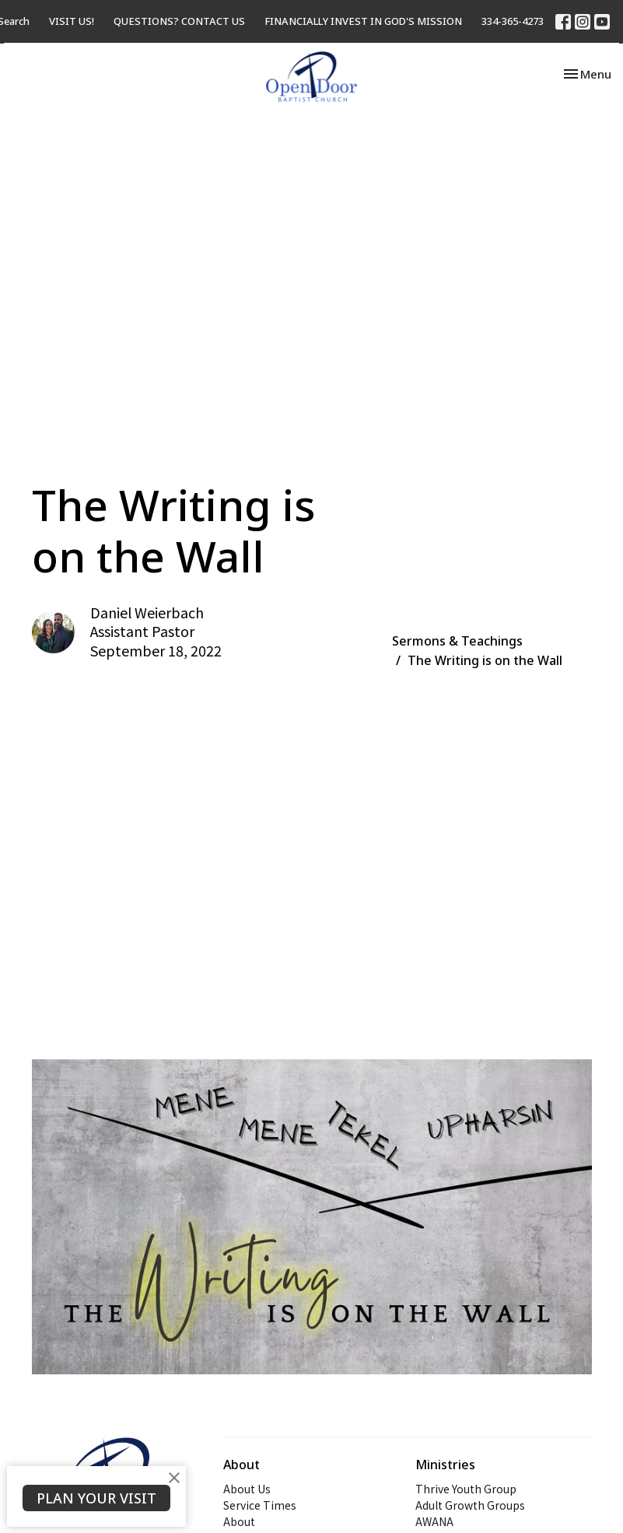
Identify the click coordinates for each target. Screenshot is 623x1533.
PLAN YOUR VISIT (96, 1498)
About (239, 1521)
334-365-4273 (512, 21)
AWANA (434, 1521)
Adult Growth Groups (470, 1505)
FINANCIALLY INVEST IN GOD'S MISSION (363, 21)
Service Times (259, 1505)
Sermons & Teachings (457, 640)
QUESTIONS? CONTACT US (179, 21)
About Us (247, 1488)
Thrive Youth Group (465, 1488)
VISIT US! (71, 21)
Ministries (445, 1464)
